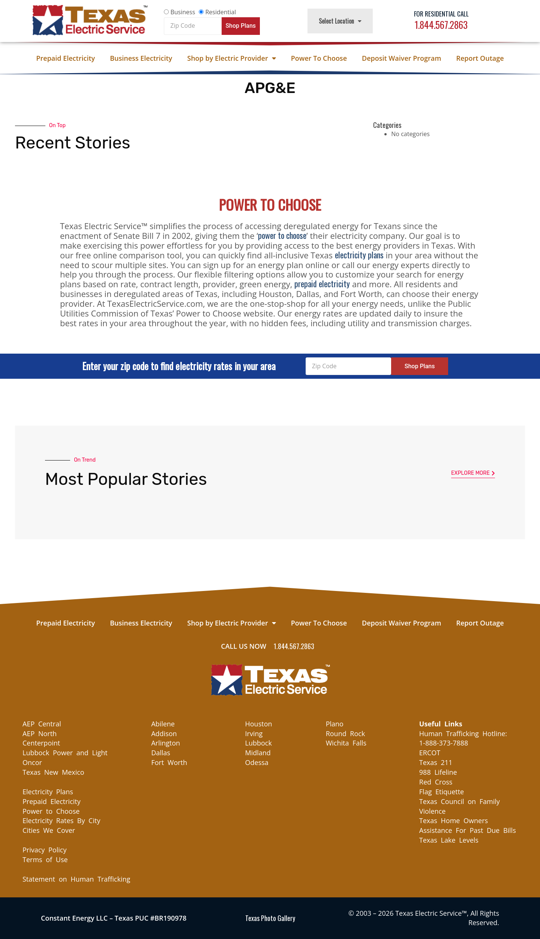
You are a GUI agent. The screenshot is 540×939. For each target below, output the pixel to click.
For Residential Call (441, 13)
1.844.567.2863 (441, 25)
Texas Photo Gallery (270, 918)
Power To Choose (319, 58)
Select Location (340, 21)
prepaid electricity (322, 284)
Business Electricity (141, 58)
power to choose (282, 235)
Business (182, 12)
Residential (220, 12)
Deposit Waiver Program (401, 58)
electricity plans (359, 255)
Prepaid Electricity (65, 58)
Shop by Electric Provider (231, 58)
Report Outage (480, 58)
